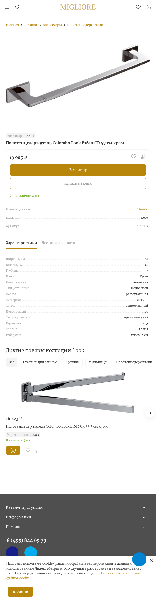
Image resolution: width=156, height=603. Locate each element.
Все (11, 362)
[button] (150, 413)
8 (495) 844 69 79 (26, 540)
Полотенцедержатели (134, 362)
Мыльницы (97, 362)
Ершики (73, 362)
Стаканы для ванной (40, 362)
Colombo (142, 209)
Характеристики (21, 243)
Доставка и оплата (58, 243)
